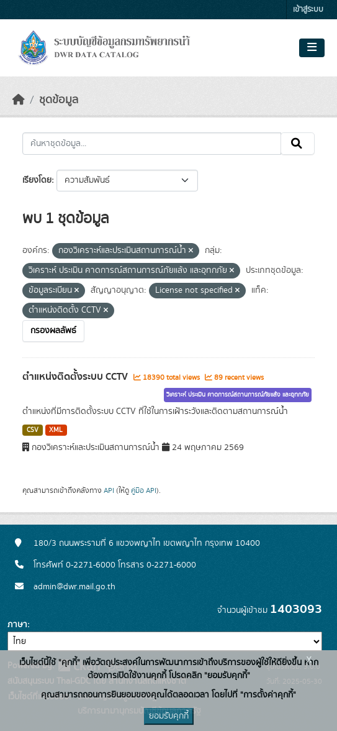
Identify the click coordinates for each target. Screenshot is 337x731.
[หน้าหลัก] (18, 100)
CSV (32, 430)
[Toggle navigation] (312, 48)
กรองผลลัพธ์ (53, 330)
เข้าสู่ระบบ (308, 10)
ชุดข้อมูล (58, 100)
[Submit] (298, 143)
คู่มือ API (143, 490)
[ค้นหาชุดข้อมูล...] (151, 143)
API (109, 490)
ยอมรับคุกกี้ (169, 716)
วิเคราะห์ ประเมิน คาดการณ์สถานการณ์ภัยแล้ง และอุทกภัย (237, 394)
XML (56, 430)
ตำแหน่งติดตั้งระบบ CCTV (76, 377)
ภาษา (17, 624)
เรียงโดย (37, 180)
